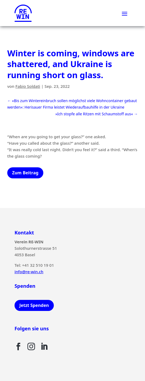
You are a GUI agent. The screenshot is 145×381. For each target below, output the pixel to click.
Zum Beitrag (25, 173)
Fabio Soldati (27, 86)
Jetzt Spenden (34, 305)
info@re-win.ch (29, 271)
